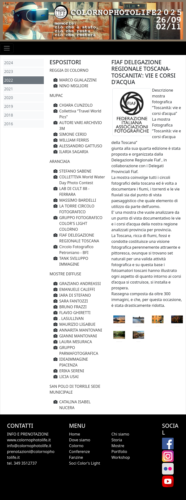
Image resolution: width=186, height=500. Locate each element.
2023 (8, 71)
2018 (8, 115)
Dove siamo (79, 440)
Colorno (76, 445)
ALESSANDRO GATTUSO (80, 146)
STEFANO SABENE (75, 171)
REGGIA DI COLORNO (69, 70)
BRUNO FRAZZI (73, 307)
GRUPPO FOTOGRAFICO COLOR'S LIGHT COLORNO (81, 223)
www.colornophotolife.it (29, 440)
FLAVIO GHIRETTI (75, 312)
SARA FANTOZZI (73, 301)
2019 (8, 106)
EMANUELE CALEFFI (77, 289)
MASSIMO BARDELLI (77, 200)
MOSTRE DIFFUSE (65, 274)
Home (74, 434)
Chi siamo (120, 434)
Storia (116, 440)
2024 (8, 62)
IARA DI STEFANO (75, 295)
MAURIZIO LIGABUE (77, 324)
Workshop (120, 457)
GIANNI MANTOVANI (78, 336)
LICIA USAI (69, 376)
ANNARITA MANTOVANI (80, 330)
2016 (8, 124)
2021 (8, 89)
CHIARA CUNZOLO (76, 105)
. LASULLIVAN (71, 318)
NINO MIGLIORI (73, 85)
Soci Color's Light (84, 463)
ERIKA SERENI (71, 370)
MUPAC (56, 95)
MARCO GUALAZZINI (78, 80)
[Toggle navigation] (7, 48)
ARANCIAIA (60, 161)
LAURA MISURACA (75, 341)
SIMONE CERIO (73, 134)
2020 (8, 97)
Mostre (117, 445)
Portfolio (119, 451)
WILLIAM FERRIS (74, 140)
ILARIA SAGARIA (73, 151)
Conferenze (79, 451)
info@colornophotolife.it (29, 445)
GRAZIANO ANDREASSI (80, 283)
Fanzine (76, 457)
